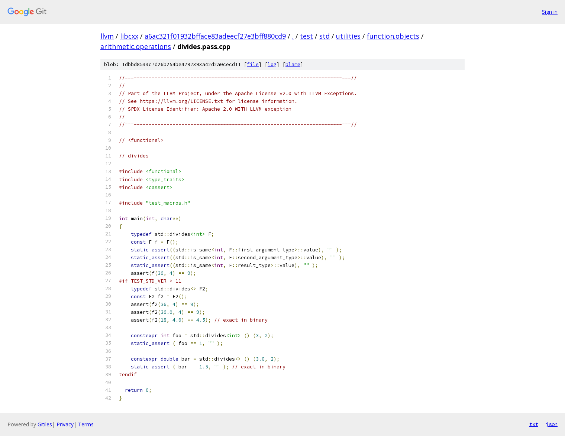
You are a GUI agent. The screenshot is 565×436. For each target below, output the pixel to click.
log (272, 64)
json (552, 424)
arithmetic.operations (135, 46)
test (306, 36)
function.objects (393, 36)
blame (292, 64)
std (324, 36)
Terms (86, 424)
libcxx (129, 36)
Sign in (550, 11)
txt (533, 424)
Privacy (65, 424)
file (253, 64)
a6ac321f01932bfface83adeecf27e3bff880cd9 (215, 36)
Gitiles (45, 424)
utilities (348, 36)
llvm (107, 36)
